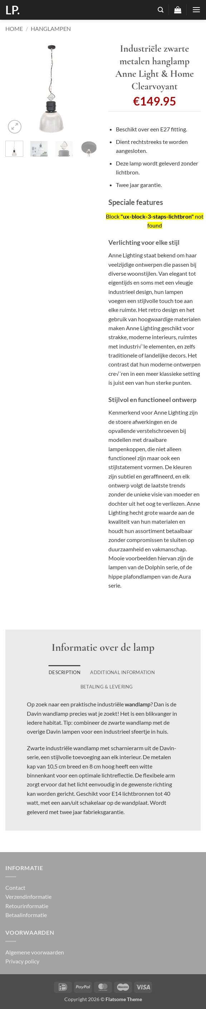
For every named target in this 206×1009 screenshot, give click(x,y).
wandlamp (138, 704)
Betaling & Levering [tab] (106, 687)
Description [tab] (64, 672)
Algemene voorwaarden (34, 952)
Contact (15, 887)
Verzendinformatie (28, 896)
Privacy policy (22, 961)
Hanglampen (51, 28)
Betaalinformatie (26, 914)
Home (14, 28)
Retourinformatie (26, 905)
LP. (12, 10)
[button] (160, 10)
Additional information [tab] (122, 672)
